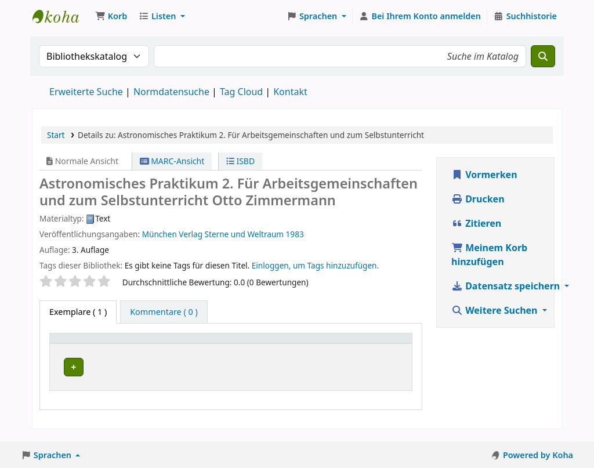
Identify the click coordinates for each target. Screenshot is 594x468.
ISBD (240, 160)
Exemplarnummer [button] (307, 343)
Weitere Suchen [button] (495, 310)
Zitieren (476, 223)
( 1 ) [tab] (78, 311)
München (159, 234)
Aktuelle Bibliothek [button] (162, 343)
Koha (61, 16)
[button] (111, 16)
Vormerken (484, 174)
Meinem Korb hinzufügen (489, 254)
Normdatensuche (171, 91)
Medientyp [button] (77, 343)
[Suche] (543, 56)
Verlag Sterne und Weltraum (231, 234)
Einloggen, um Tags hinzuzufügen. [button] (315, 265)
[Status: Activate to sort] (387, 343)
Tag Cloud (241, 91)
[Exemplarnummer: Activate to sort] (314, 343)
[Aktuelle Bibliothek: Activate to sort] (191, 343)
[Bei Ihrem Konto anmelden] (420, 16)
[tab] (164, 312)
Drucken (478, 199)
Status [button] (381, 343)
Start (56, 134)
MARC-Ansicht (172, 160)
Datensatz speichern (506, 286)
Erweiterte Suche (86, 91)
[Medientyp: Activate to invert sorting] (83, 343)
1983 (295, 234)
